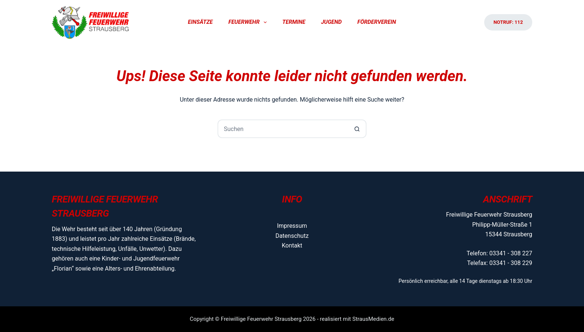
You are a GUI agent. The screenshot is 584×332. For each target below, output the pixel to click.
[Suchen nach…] (283, 128)
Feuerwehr (249, 22)
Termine (293, 22)
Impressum (292, 225)
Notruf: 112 (508, 22)
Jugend (331, 22)
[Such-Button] (357, 128)
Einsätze (200, 22)
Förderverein (376, 22)
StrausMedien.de (373, 319)
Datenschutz (291, 235)
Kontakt (292, 245)
